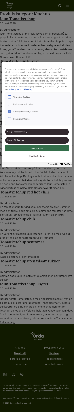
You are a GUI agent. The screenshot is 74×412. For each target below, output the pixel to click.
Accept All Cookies (15, 140)
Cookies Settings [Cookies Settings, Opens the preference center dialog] (37, 156)
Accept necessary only (17, 132)
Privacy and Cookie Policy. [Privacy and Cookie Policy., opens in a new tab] (21, 89)
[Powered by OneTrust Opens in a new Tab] (59, 165)
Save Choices (37, 148)
